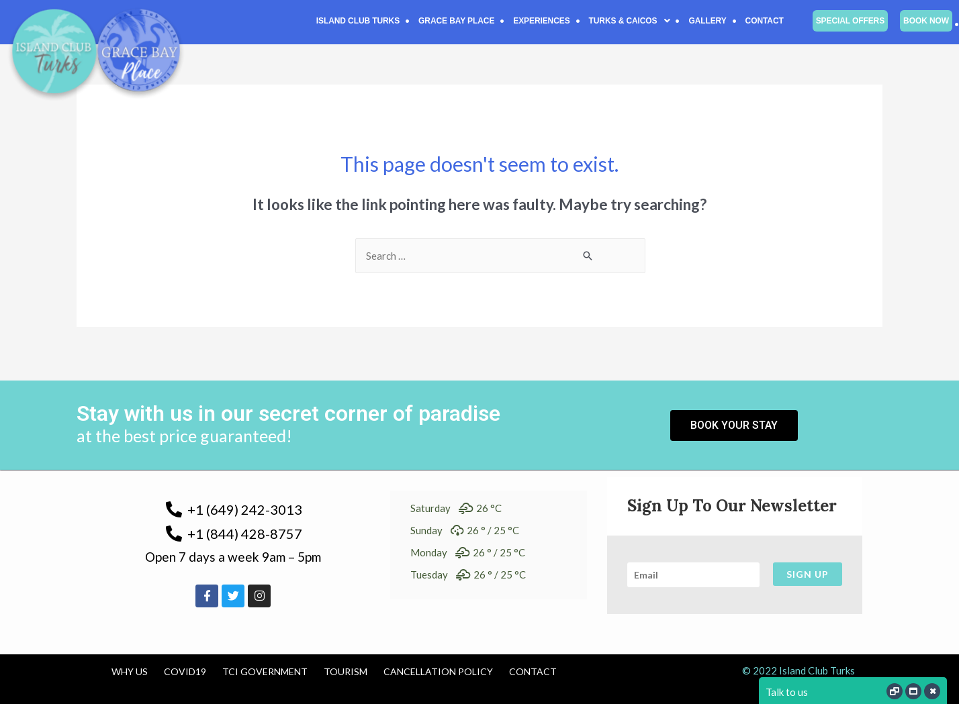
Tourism (345, 671)
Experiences (541, 21)
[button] (630, 21)
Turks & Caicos (629, 21)
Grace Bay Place (456, 21)
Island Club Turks (358, 21)
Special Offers (850, 21)
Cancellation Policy (438, 671)
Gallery (707, 21)
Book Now (926, 21)
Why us (129, 671)
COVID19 (185, 671)
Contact (764, 21)
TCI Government (265, 671)
